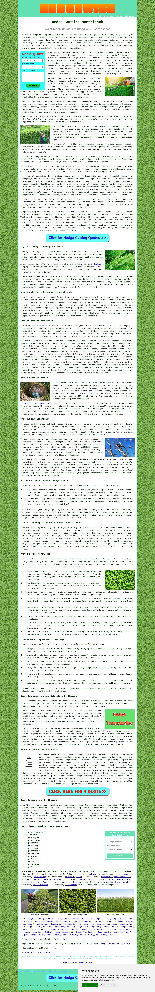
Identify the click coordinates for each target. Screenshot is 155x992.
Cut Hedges (121, 927)
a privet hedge (53, 644)
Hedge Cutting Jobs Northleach (116, 944)
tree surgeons (92, 439)
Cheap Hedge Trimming (31, 924)
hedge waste (129, 149)
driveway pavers (73, 877)
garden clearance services (47, 880)
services (76, 228)
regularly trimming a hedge (57, 101)
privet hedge (40, 688)
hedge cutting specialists (65, 818)
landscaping (50, 745)
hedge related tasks (107, 779)
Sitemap (21, 971)
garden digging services (118, 882)
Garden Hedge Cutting (86, 921)
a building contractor (77, 882)
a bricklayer (89, 874)
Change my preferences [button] (107, 985)
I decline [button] (94, 985)
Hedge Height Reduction (102, 927)
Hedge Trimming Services (41, 919)
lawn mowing (40, 877)
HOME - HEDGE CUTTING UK (77, 963)
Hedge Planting (119, 924)
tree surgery (60, 773)
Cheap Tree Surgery (86, 932)
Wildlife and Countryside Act (41, 403)
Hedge (23, 212)
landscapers (71, 885)
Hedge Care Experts (68, 919)
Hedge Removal (79, 929)
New (39, 971)
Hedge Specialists (116, 919)
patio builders (41, 882)
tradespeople (111, 885)
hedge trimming (76, 757)
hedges (43, 195)
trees (108, 432)
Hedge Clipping (125, 921)
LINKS (105, 16)
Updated (44, 971)
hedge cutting (64, 771)
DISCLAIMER (129, 16)
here (64, 821)
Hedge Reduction (64, 921)
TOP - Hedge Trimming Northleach (37, 953)
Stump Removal (121, 932)
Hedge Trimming (54, 971)
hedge (80, 63)
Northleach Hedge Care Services (44, 826)
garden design (87, 880)
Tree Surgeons (66, 971)
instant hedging (99, 331)
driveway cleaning (121, 880)
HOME (99, 16)
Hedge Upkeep (50, 924)
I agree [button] (86, 985)
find (28, 805)
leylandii (98, 264)
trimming (114, 119)
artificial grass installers (116, 877)
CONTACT (120, 16)
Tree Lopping (104, 932)
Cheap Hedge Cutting (64, 927)
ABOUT (112, 16)
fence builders (40, 885)
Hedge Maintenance (64, 932)
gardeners (44, 222)
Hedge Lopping (54, 935)
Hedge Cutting (103, 924)
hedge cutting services (122, 40)
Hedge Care (88, 924)
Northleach (74, 212)
